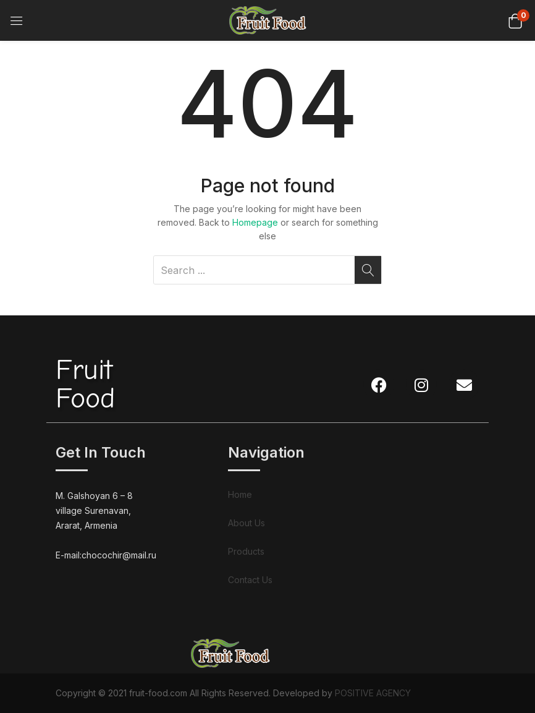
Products (246, 551)
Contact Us (250, 579)
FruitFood (85, 384)
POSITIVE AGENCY (373, 693)
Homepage (255, 222)
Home (240, 494)
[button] (515, 20)
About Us (246, 523)
